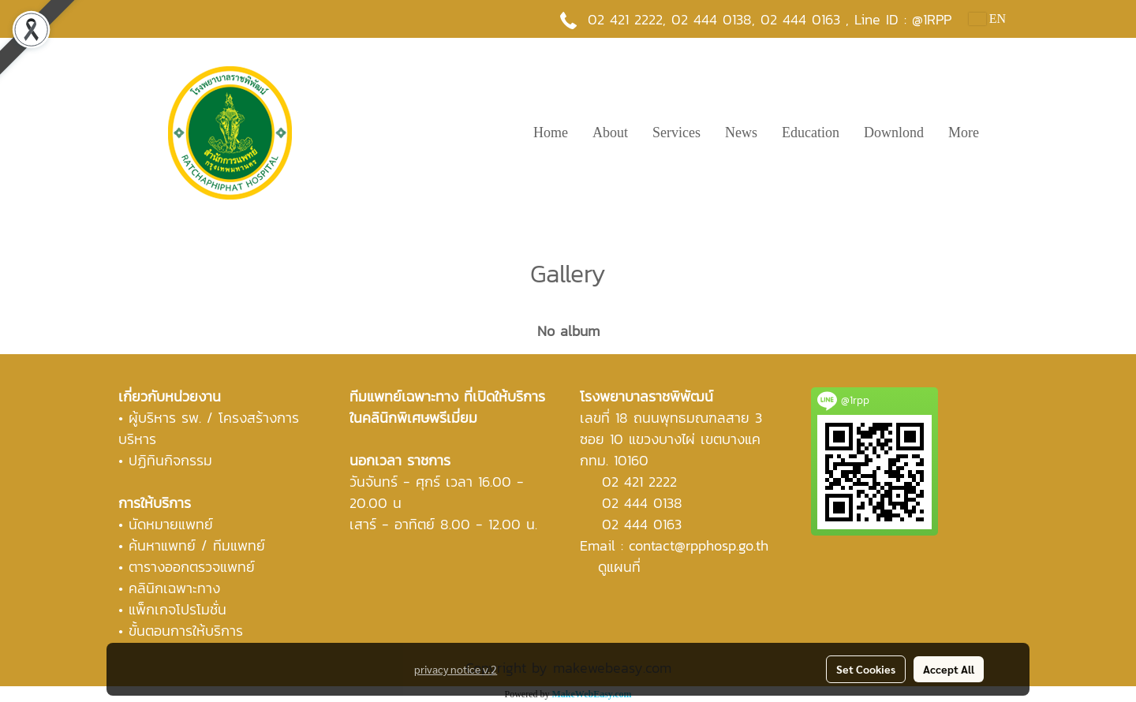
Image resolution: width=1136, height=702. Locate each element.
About (610, 132)
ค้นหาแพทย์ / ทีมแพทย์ (197, 545)
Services (676, 132)
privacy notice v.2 (455, 669)
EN (987, 18)
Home (550, 132)
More (963, 132)
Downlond (894, 132)
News (741, 132)
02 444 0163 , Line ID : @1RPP (855, 19)
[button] (1005, 132)
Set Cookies (865, 669)
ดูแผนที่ (619, 566)
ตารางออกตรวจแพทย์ (192, 566)
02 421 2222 (625, 19)
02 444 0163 (642, 524)
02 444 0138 (711, 19)
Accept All (948, 669)
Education (810, 132)
